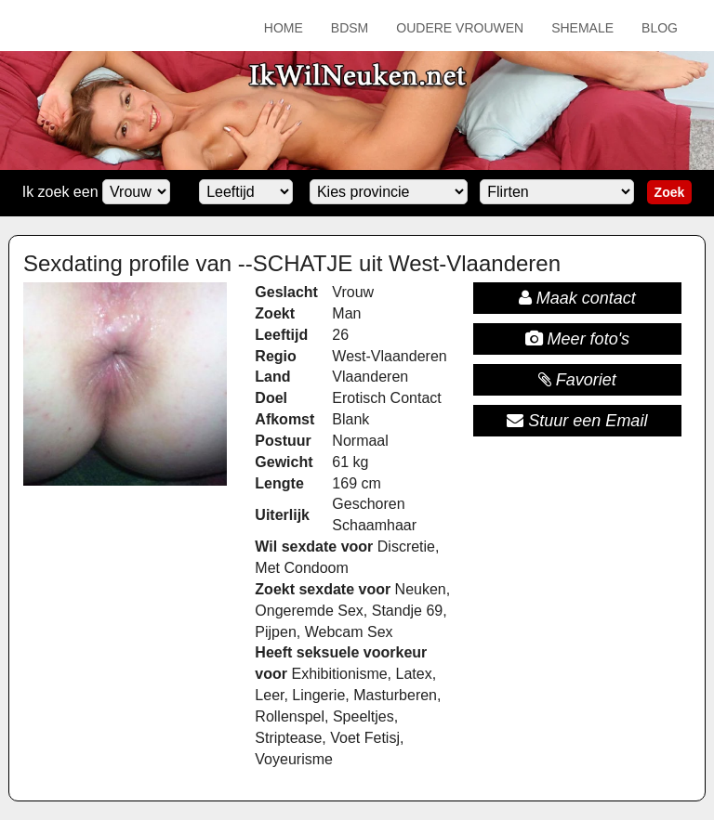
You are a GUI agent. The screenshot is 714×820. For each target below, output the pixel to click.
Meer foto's (577, 339)
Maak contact (577, 298)
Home (283, 27)
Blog (659, 27)
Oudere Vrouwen (459, 27)
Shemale (582, 27)
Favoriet (577, 380)
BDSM (349, 27)
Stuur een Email (577, 420)
